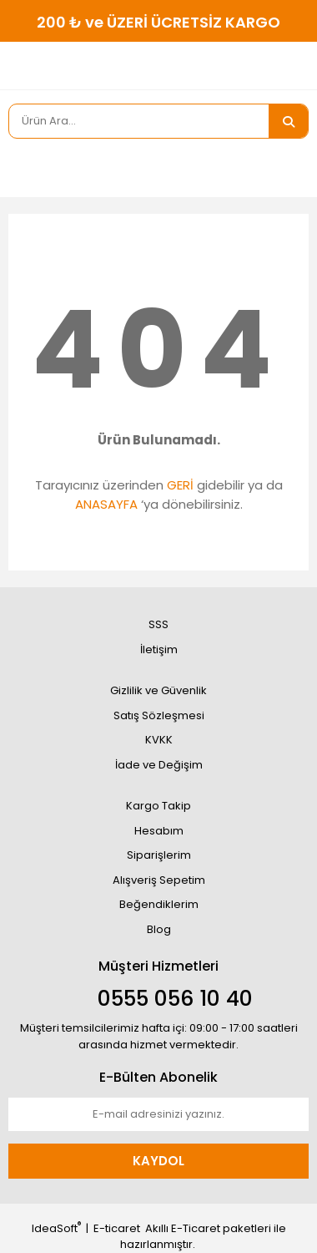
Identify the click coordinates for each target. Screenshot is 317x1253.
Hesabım (159, 831)
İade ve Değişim (159, 765)
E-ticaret (116, 1228)
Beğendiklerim (159, 904)
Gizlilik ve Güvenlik (158, 690)
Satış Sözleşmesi (158, 715)
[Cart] (284, 168)
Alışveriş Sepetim (159, 880)
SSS (158, 624)
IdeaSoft (56, 1228)
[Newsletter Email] (158, 1114)
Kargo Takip (158, 806)
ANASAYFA (106, 504)
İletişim (159, 649)
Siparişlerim (159, 855)
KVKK (159, 740)
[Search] (139, 121)
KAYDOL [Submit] (158, 1160)
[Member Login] (25, 168)
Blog (159, 929)
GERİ (180, 485)
